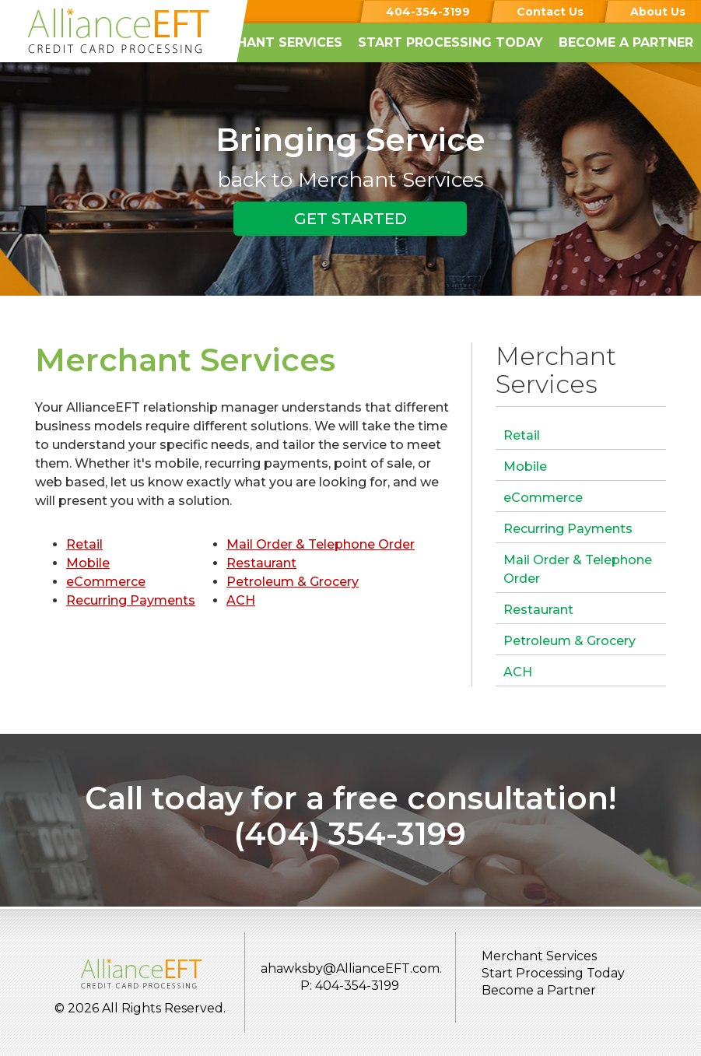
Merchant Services (271, 42)
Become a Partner (626, 42)
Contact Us (550, 12)
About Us (657, 12)
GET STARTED (350, 218)
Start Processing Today (450, 42)
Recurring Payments (130, 600)
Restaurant (261, 563)
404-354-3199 (428, 12)
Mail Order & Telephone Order (320, 544)
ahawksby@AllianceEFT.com (350, 968)
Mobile (88, 563)
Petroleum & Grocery (292, 581)
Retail (84, 544)
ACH (240, 600)
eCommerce (105, 581)
